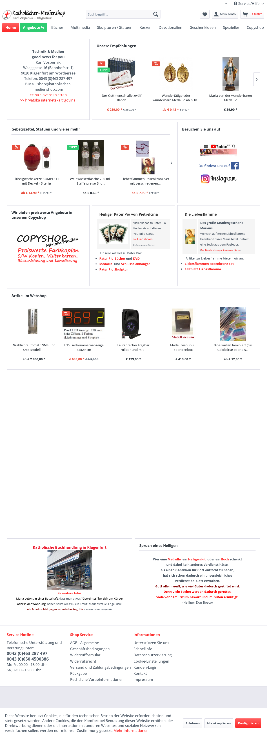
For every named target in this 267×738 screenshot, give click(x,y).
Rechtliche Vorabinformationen (97, 679)
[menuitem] (123, 14)
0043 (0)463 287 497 (27, 653)
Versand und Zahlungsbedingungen (100, 667)
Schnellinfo (143, 648)
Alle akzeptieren (219, 723)
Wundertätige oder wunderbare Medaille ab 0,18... (176, 97)
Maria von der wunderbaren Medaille (230, 97)
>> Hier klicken (143, 239)
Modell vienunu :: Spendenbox (183, 347)
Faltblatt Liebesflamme (203, 269)
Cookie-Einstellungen (151, 661)
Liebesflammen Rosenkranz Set (209, 264)
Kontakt (140, 673)
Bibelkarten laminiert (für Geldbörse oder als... (233, 347)
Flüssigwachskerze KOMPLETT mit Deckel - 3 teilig (36, 181)
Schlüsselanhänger (135, 264)
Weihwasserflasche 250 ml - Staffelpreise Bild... (91, 181)
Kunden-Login (145, 667)
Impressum (143, 679)
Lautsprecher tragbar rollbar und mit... (133, 347)
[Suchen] (155, 14)
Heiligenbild (197, 559)
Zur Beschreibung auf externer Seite (220, 250)
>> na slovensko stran (48, 94)
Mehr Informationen (131, 730)
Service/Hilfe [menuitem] (247, 3)
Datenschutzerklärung (153, 654)
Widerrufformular (85, 654)
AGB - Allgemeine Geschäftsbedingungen (90, 645)
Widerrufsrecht (83, 661)
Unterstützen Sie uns (151, 642)
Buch (225, 559)
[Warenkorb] (252, 14)
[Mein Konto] (225, 14)
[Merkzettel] (205, 14)
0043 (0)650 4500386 (28, 659)
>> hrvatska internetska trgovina (48, 100)
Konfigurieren (248, 723)
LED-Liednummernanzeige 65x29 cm (84, 347)
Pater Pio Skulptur (113, 269)
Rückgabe (78, 673)
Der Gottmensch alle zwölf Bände (121, 97)
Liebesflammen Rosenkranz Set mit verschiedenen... (145, 181)
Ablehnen (192, 723)
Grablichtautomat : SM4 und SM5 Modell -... (34, 347)
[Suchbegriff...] (123, 14)
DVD (136, 258)
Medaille (174, 559)
